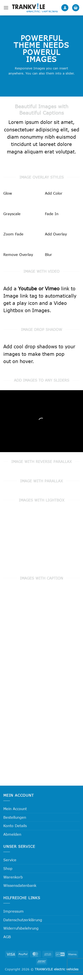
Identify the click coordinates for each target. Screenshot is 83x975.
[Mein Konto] (64, 7)
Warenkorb (13, 877)
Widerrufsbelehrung (21, 928)
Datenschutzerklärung (22, 920)
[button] (6, 7)
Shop (7, 868)
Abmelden (12, 834)
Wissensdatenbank (19, 885)
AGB (7, 937)
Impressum (13, 911)
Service (9, 860)
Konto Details (15, 826)
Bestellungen (14, 817)
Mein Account (15, 809)
